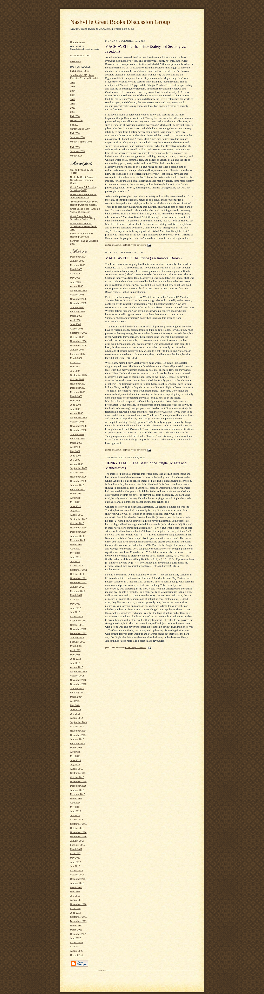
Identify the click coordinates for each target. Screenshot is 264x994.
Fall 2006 (75, 133)
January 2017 (77, 841)
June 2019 (75, 913)
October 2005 (77, 294)
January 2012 (77, 587)
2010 (72, 108)
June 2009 (75, 455)
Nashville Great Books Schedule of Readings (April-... (81, 180)
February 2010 (77, 489)
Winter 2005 (76, 155)
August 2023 (76, 951)
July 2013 (75, 663)
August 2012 (76, 616)
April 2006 (75, 320)
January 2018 (77, 883)
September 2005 (78, 290)
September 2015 (78, 773)
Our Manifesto (77, 42)
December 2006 (78, 345)
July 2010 (75, 510)
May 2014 (75, 705)
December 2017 (78, 879)
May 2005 (75, 277)
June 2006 (75, 324)
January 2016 (77, 790)
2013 (72, 95)
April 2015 (75, 752)
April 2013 (75, 650)
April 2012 (75, 599)
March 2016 (76, 798)
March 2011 (76, 544)
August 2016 (76, 819)
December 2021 (78, 934)
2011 (72, 103)
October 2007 (77, 379)
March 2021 (76, 929)
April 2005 (75, 273)
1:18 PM (130, 647)
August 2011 (76, 565)
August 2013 (76, 667)
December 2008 (78, 430)
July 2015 (75, 764)
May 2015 (75, 756)
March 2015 (76, 747)
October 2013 (77, 675)
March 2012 (76, 595)
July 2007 (75, 371)
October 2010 (77, 523)
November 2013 (78, 680)
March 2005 (76, 269)
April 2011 (75, 548)
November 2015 (78, 781)
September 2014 (78, 722)
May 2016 (75, 807)
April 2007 (75, 362)
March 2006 (76, 316)
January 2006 (77, 307)
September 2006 (78, 333)
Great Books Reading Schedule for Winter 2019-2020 (83, 226)
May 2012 (75, 603)
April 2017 (75, 853)
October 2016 (77, 828)
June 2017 (75, 862)
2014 (72, 91)
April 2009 (75, 447)
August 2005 (76, 286)
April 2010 (75, 498)
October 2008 (77, 421)
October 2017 (77, 874)
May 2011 (75, 553)
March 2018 (76, 887)
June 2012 (75, 608)
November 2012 (78, 629)
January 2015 (77, 739)
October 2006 (77, 337)
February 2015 (77, 743)
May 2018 (75, 891)
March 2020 (76, 925)
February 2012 (77, 591)
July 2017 (75, 866)
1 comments (140, 245)
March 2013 (76, 646)
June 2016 (75, 811)
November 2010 (78, 527)
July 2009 (75, 460)
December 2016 (78, 836)
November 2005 (78, 299)
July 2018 (75, 896)
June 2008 (75, 404)
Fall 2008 (75, 116)
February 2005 (77, 265)
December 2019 (78, 921)
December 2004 (78, 256)
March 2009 (76, 443)
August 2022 (76, 942)
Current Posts (77, 955)
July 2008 (75, 409)
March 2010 (76, 493)
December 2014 (78, 735)
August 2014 (76, 718)
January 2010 (77, 485)
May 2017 (75, 857)
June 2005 (75, 282)
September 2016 (78, 824)
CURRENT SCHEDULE (80, 55)
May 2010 (75, 502)
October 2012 (77, 625)
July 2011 (75, 561)
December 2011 (78, 582)
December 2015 (78, 786)
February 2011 (77, 540)
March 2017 (76, 849)
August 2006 (76, 328)
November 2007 (78, 383)
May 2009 (75, 451)
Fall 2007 (75, 125)
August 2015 (76, 769)
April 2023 (75, 946)
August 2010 (76, 515)
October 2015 (77, 777)
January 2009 (77, 434)
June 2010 (75, 506)
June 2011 (75, 557)
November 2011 (78, 578)
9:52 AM (129, 245)
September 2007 (78, 375)
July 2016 (75, 815)
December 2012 (78, 633)
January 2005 (77, 261)
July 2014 (75, 714)
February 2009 (77, 438)
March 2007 (76, 358)
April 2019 (75, 908)
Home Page (75, 61)
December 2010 (78, 532)
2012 (72, 99)
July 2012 (75, 612)
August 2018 (76, 900)
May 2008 (75, 400)
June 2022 (75, 938)
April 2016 (75, 802)
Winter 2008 (76, 120)
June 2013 (75, 659)
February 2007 (77, 354)
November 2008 (78, 426)
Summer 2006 (77, 137)
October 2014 (77, 726)
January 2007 (77, 349)
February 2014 (77, 692)
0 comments (140, 647)
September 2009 (78, 468)
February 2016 (77, 794)
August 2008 (76, 413)
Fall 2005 (75, 147)
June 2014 (75, 709)
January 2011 (77, 536)
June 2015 (75, 760)
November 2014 (78, 730)
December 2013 (78, 684)
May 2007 (75, 366)
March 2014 (76, 697)
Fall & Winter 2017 (79, 71)
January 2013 (77, 637)
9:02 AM (129, 450)
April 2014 (75, 701)
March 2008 (76, 396)
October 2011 (77, 574)
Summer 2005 (77, 151)
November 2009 (78, 476)
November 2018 (78, 904)
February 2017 (77, 845)
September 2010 (78, 519)
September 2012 (78, 620)
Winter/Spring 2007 (80, 129)
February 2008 (77, 392)
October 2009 (77, 472)
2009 (72, 112)
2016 (72, 82)
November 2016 (78, 832)
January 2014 (77, 688)
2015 (72, 86)
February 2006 (77, 311)
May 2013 (75, 654)
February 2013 (77, 642)
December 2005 (78, 303)
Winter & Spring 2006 (81, 141)
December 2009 (78, 481)
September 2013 (78, 671)
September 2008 (78, 417)
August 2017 (76, 870)
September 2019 (78, 917)
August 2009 (76, 464)
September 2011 (78, 570)
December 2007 (78, 388)
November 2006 (78, 341)
